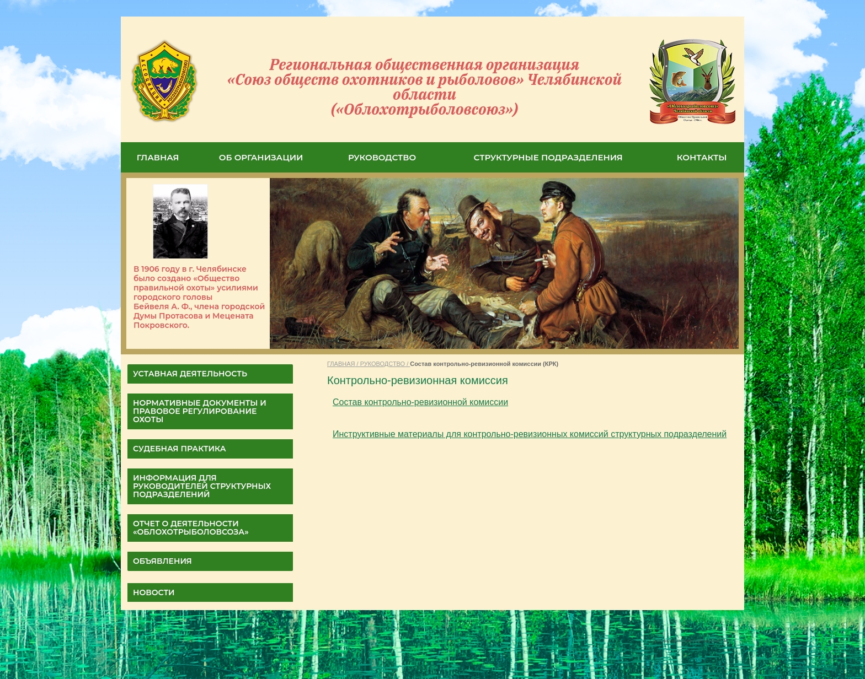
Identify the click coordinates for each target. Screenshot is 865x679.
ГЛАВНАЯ (158, 157)
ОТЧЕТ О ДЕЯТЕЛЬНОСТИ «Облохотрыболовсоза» (191, 528)
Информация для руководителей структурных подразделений (202, 486)
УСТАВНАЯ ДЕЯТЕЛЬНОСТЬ (190, 374)
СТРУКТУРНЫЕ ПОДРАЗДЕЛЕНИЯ (548, 157)
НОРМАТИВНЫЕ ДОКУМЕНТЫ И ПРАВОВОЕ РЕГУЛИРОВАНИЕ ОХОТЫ (199, 411)
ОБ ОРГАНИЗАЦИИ (261, 157)
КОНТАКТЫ (702, 157)
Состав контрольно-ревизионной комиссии (420, 402)
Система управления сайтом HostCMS (690, 640)
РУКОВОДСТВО (382, 157)
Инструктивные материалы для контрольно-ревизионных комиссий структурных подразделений (530, 434)
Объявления (162, 561)
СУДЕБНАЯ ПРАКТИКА (179, 449)
